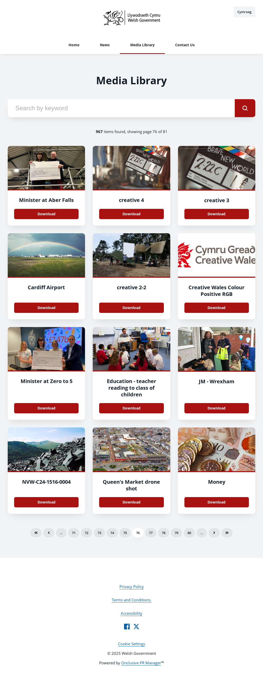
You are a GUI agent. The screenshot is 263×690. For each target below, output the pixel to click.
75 (125, 532)
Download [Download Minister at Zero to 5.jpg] (46, 408)
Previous (48, 532)
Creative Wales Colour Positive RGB (217, 290)
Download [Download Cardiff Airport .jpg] (46, 307)
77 (151, 532)
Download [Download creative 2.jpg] (131, 307)
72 (86, 532)
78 (163, 532)
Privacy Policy (131, 586)
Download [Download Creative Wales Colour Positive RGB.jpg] (217, 307)
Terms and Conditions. (132, 599)
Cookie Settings (131, 643)
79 (176, 532)
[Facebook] (127, 626)
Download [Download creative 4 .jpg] (131, 213)
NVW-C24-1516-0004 (46, 481)
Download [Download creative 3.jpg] (217, 213)
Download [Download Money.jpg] (217, 502)
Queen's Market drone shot (131, 485)
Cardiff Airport (46, 287)
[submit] (245, 108)
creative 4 (131, 200)
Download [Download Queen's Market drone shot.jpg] (131, 502)
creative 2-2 (131, 287)
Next (214, 532)
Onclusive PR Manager (141, 662)
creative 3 (216, 200)
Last (227, 532)
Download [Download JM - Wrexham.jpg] (217, 408)
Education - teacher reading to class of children (131, 388)
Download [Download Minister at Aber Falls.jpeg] (46, 213)
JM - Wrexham (216, 381)
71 (74, 532)
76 (138, 532)
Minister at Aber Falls (46, 200)
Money (216, 481)
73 (99, 532)
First (36, 532)
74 (112, 532)
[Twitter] (136, 626)
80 (189, 532)
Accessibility (131, 613)
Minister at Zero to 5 (46, 381)
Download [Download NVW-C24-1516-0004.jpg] (46, 502)
